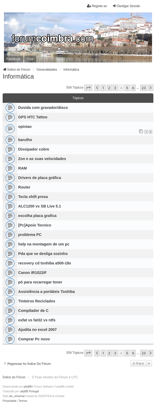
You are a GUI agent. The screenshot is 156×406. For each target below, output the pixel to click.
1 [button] (103, 87)
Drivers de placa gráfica (39, 178)
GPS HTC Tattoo (32, 117)
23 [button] (144, 87)
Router (24, 187)
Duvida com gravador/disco (43, 107)
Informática (18, 76)
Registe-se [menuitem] (97, 6)
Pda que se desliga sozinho (43, 254)
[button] (88, 88)
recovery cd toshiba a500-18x (44, 263)
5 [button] (127, 87)
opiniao (25, 126)
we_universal (17, 396)
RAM (22, 168)
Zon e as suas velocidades (42, 159)
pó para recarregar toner (40, 282)
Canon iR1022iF (32, 272)
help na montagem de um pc (43, 244)
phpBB (28, 386)
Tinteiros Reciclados (36, 301)
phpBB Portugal (29, 391)
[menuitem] (9, 401)
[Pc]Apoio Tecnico (34, 225)
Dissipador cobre (33, 149)
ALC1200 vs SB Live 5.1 (39, 206)
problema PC (30, 235)
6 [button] (133, 87)
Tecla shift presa (33, 197)
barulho (25, 140)
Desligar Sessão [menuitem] (126, 6)
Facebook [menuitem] (14, 59)
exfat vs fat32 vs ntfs (37, 320)
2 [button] (109, 87)
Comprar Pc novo (34, 339)
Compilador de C (33, 310)
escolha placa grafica (37, 216)
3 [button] (115, 87)
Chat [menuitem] (30, 59)
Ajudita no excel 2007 (37, 329)
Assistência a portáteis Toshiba (46, 291)
